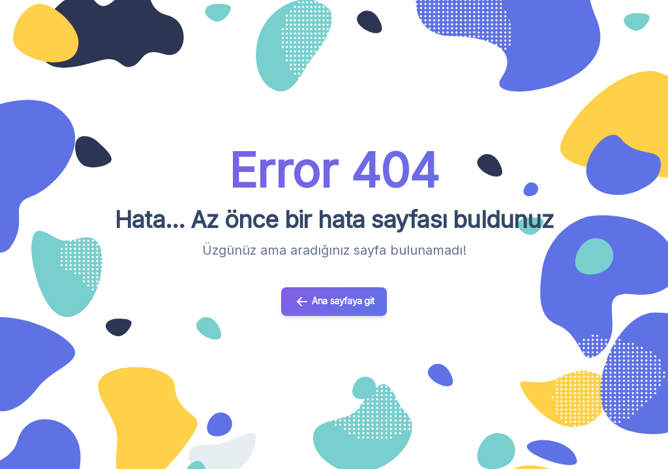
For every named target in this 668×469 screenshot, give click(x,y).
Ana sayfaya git (334, 301)
